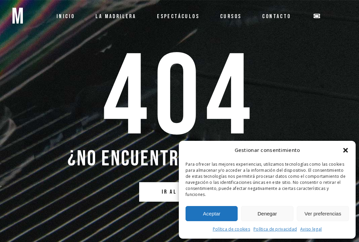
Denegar (267, 213)
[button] (345, 150)
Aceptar (212, 213)
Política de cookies (231, 229)
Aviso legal (311, 229)
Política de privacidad (275, 229)
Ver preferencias (323, 213)
